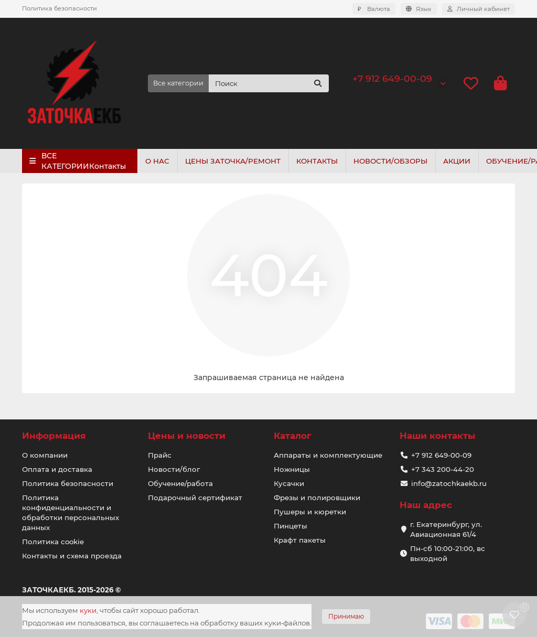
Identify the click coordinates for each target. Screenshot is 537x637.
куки (88, 610)
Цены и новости (186, 435)
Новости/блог (174, 469)
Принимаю (346, 616)
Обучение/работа (180, 483)
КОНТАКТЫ (322, 161)
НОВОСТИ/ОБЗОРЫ (398, 161)
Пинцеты (290, 526)
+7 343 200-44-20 (442, 469)
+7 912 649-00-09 (392, 78)
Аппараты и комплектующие (328, 455)
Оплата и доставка (57, 469)
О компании (45, 455)
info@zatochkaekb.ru (449, 483)
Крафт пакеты (300, 540)
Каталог (293, 435)
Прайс (159, 455)
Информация (54, 435)
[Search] (269, 83)
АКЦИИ (466, 161)
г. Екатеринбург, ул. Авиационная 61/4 (446, 529)
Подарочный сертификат (195, 497)
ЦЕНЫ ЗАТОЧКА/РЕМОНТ (236, 161)
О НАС (158, 161)
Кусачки (289, 483)
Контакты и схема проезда (72, 556)
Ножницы (292, 469)
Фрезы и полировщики (317, 497)
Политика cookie (53, 541)
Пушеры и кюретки (310, 512)
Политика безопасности (59, 8)
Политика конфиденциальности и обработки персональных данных (70, 512)
